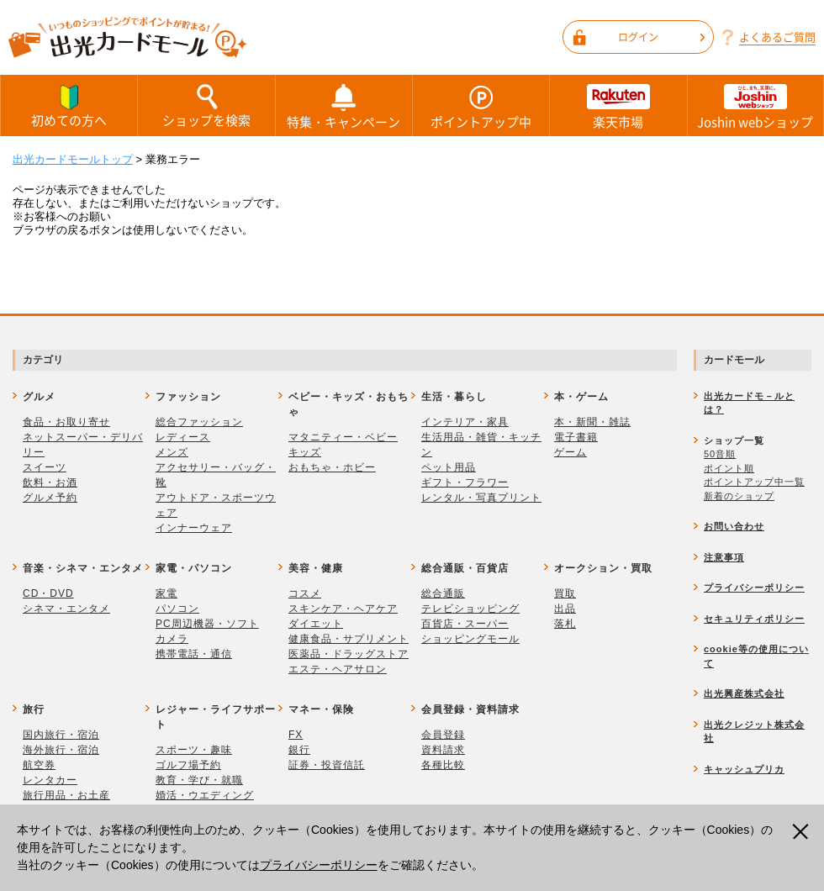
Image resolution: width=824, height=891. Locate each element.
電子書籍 (576, 437)
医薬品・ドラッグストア (348, 654)
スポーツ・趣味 (194, 750)
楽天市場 (618, 106)
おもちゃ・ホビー (332, 467)
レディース (183, 437)
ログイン (661, 37)
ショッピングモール (470, 639)
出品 (565, 608)
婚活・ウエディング (205, 795)
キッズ (304, 452)
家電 (166, 593)
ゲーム (570, 452)
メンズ (172, 452)
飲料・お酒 (50, 482)
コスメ (304, 593)
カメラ (172, 639)
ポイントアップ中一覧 (754, 482)
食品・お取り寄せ (66, 422)
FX (295, 735)
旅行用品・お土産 (66, 795)
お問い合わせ (734, 526)
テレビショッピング (470, 608)
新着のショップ (739, 496)
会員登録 (443, 735)
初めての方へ (69, 105)
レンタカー (50, 780)
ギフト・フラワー (465, 482)
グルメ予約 (50, 497)
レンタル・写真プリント (481, 497)
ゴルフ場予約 (188, 765)
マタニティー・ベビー (343, 437)
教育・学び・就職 (199, 780)
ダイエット (315, 624)
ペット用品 (448, 467)
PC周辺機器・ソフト (207, 624)
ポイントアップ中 (481, 106)
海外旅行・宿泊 (61, 750)
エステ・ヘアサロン (337, 669)
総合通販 (443, 593)
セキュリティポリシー (754, 619)
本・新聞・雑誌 (592, 422)
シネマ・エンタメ (66, 608)
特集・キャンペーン (344, 106)
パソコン (177, 608)
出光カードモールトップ (73, 159)
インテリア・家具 (465, 422)
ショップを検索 (206, 105)
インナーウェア (194, 528)
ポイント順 (729, 468)
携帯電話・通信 (194, 654)
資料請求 (443, 750)
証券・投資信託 (326, 765)
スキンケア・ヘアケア (343, 608)
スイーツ (44, 467)
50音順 (720, 454)
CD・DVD (48, 593)
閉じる (802, 832)
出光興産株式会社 (744, 693)
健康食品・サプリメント (348, 639)
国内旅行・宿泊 (61, 735)
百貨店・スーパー (465, 624)
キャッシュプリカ (744, 769)
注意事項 (724, 557)
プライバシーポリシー (319, 865)
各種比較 (443, 765)
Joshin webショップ (755, 106)
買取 (565, 593)
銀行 (299, 750)
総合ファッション (199, 422)
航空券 (39, 765)
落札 (565, 624)
